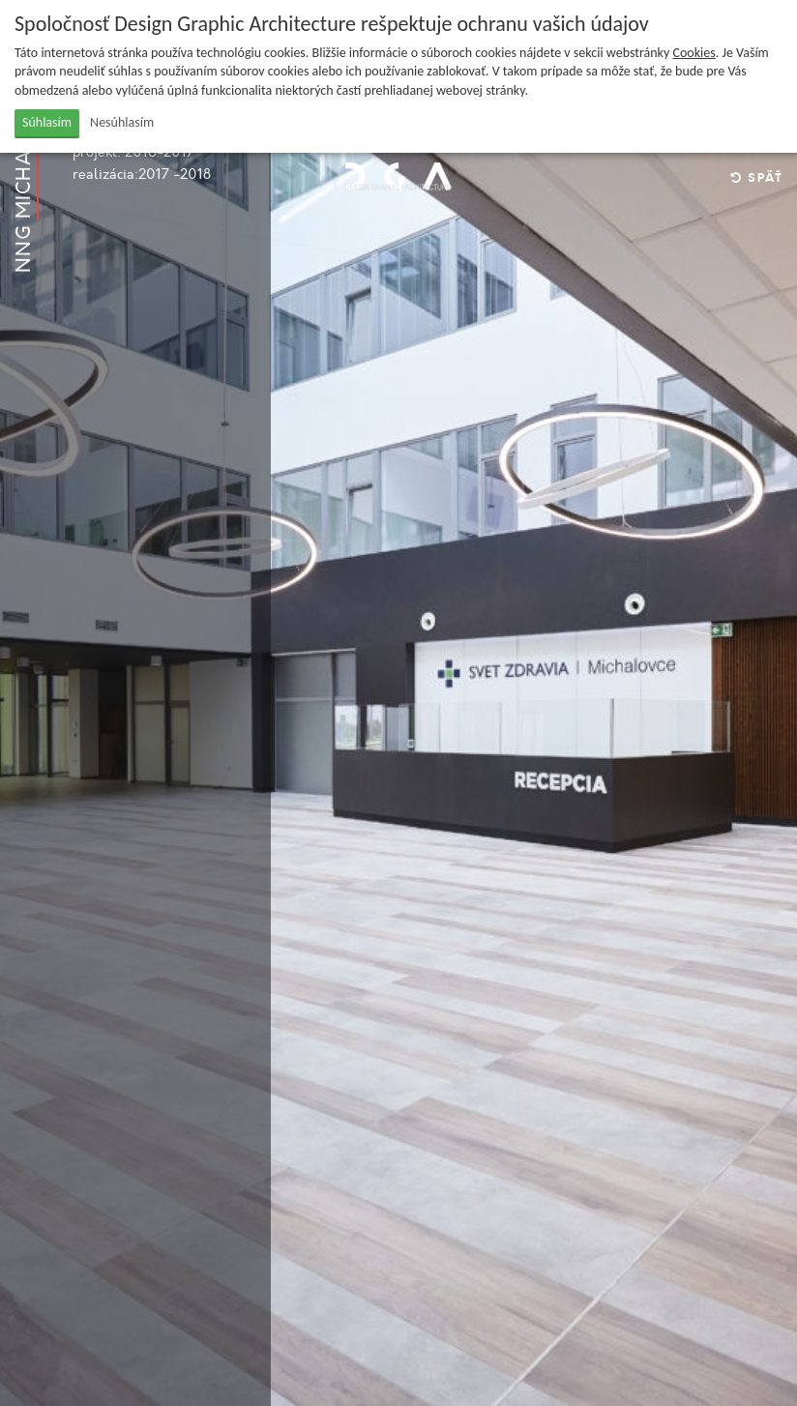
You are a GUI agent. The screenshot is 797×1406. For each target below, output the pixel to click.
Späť (757, 178)
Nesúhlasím (122, 122)
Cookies (694, 52)
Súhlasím (47, 122)
